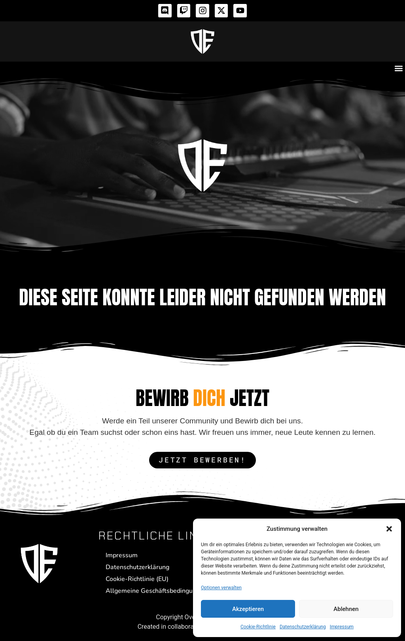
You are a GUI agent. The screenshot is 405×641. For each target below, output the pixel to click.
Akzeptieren (248, 609)
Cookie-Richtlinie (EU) (137, 579)
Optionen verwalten (221, 587)
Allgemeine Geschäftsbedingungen (156, 590)
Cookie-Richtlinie (258, 627)
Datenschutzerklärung (303, 627)
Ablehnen (345, 609)
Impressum (342, 627)
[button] (389, 529)
